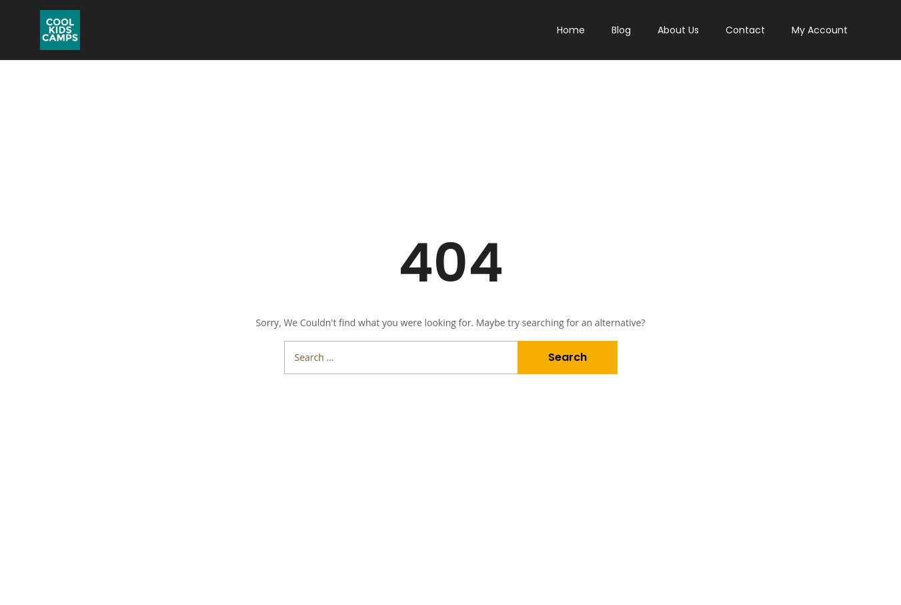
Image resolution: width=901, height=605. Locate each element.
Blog (621, 30)
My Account (820, 30)
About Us (678, 30)
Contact (745, 30)
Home (571, 30)
